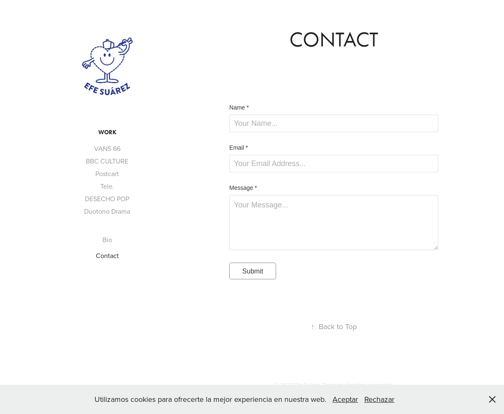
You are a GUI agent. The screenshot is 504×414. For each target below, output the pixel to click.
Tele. (107, 186)
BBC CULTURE (107, 161)
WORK (107, 132)
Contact (107, 255)
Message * (243, 188)
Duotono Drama (107, 211)
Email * (238, 148)
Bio (107, 239)
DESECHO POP (107, 198)
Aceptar (345, 399)
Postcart (107, 173)
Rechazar (379, 399)
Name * (239, 107)
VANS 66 (107, 148)
